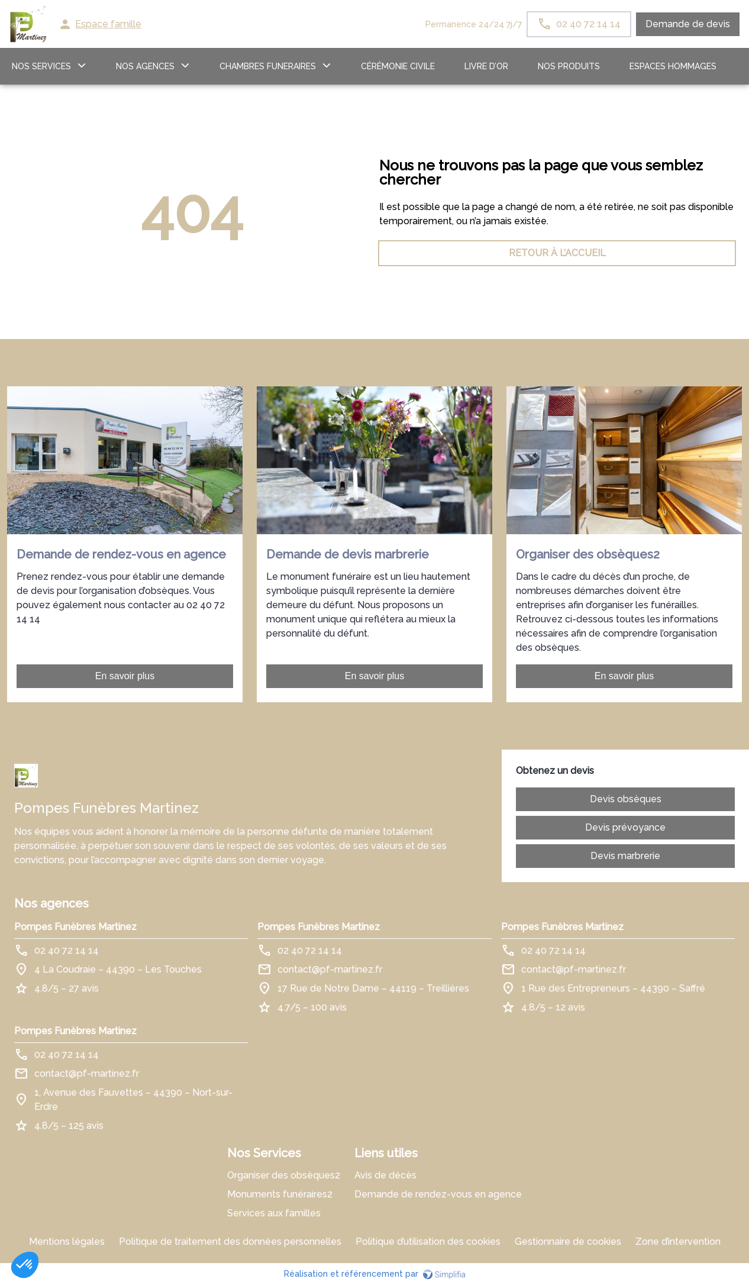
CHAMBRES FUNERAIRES (267, 66)
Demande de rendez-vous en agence (438, 1194)
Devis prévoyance (625, 827)
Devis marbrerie (625, 855)
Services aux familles (274, 1213)
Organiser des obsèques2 (283, 1175)
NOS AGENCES (145, 66)
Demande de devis (687, 24)
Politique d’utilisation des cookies (428, 1241)
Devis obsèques (625, 799)
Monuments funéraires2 (279, 1194)
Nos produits (569, 66)
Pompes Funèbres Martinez (75, 926)
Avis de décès (385, 1175)
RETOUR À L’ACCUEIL (192, 253)
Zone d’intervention (678, 1241)
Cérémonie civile (398, 66)
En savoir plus (125, 676)
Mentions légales (67, 1241)
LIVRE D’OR (486, 66)
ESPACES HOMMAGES (672, 66)
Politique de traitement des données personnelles (230, 1241)
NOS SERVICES (41, 66)
